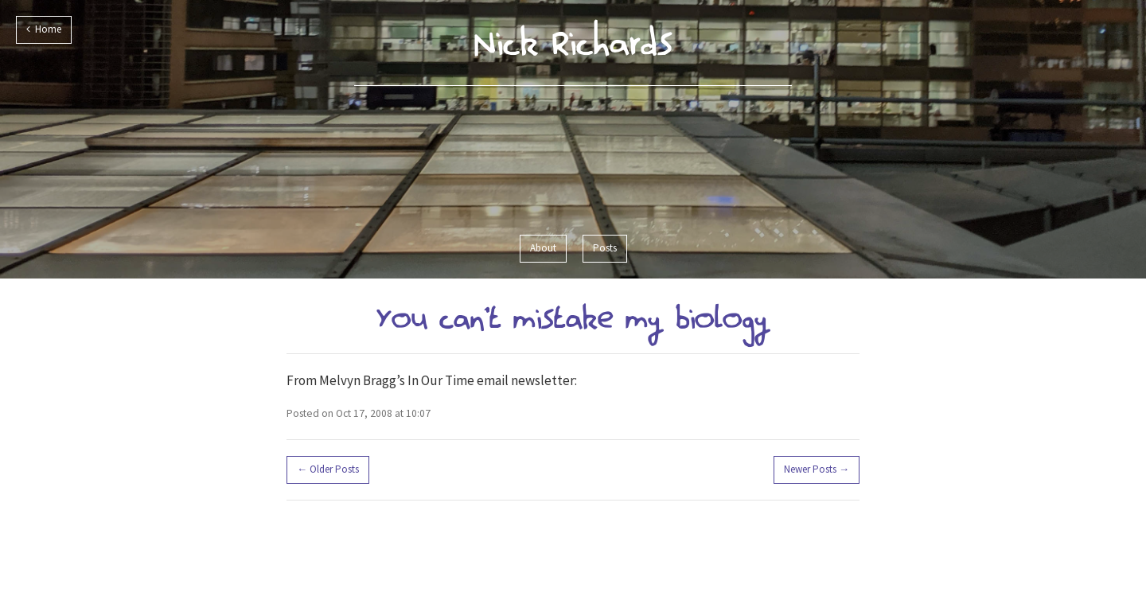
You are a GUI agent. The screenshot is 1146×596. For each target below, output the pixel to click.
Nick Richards (573, 42)
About (543, 248)
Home (43, 29)
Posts (605, 248)
